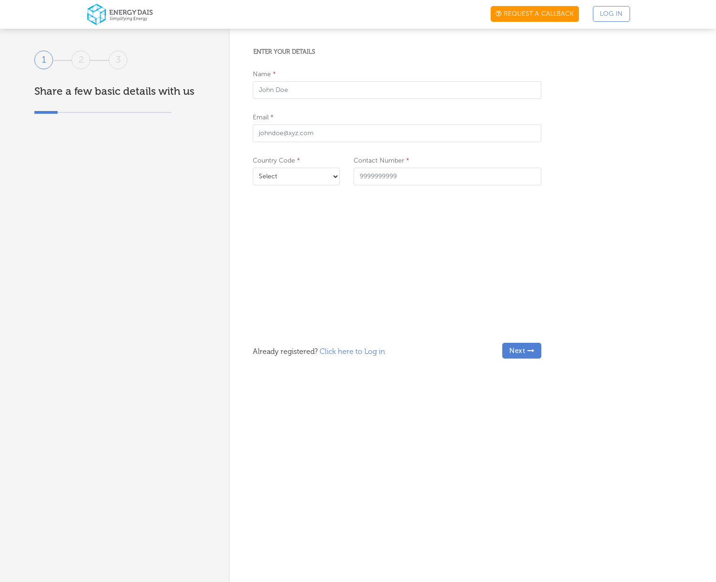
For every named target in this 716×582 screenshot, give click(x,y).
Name (264, 74)
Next (521, 351)
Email (263, 117)
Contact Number (381, 160)
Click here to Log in (352, 351)
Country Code (276, 160)
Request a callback (534, 14)
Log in (611, 14)
